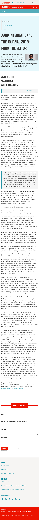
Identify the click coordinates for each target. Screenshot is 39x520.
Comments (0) (7, 25)
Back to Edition (7, 29)
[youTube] (9, 499)
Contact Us (16, 2)
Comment (4, 429)
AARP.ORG (22, 2)
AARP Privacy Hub (15, 515)
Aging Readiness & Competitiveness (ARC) (12, 489)
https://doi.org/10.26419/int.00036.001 (13, 389)
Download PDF (31, 91)
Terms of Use (5, 515)
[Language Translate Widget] (33, 1)
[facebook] (2, 499)
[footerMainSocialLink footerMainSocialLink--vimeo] (19, 499)
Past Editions (4, 469)
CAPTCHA (4, 438)
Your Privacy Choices (27, 515)
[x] (6, 499)
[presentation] (13, 442)
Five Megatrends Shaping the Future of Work (13, 485)
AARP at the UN (5, 482)
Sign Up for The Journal (7, 473)
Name (3, 414)
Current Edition (5, 465)
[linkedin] (12, 499)
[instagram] (16, 499)
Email (14, 421)
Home (2, 14)
